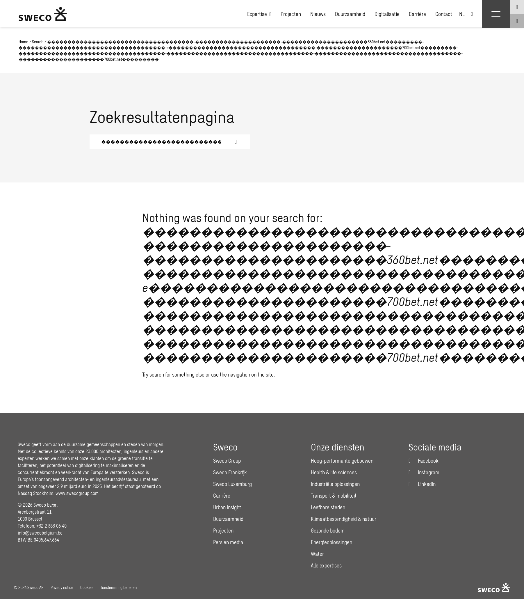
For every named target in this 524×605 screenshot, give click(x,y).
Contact (443, 14)
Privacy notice (62, 587)
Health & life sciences (334, 472)
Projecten (291, 14)
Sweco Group (227, 460)
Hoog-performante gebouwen (342, 460)
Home (23, 41)
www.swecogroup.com (77, 493)
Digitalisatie (387, 14)
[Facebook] (424, 460)
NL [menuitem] (462, 14)
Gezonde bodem (328, 530)
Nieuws (318, 14)
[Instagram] (424, 472)
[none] (466, 13)
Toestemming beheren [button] (118, 587)
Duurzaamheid (350, 14)
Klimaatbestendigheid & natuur (343, 519)
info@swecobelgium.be (40, 532)
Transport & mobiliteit (334, 495)
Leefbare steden (328, 507)
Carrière (417, 14)
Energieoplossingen (331, 542)
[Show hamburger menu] (496, 14)
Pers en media (228, 542)
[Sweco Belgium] (43, 14)
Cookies (86, 587)
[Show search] (517, 21)
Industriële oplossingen (335, 484)
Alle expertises (326, 565)
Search (37, 41)
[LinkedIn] (422, 483)
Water (317, 554)
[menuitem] (466, 13)
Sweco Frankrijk (230, 472)
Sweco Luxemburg (232, 484)
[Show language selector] (517, 7)
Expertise (259, 13)
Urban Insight (227, 507)
